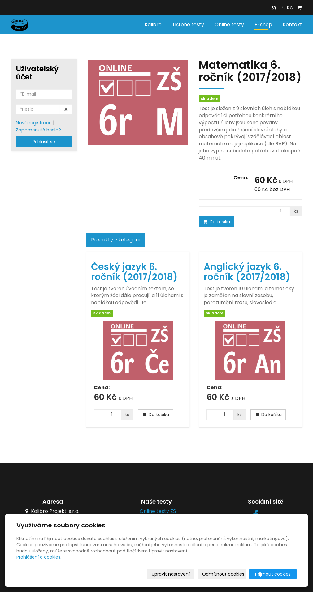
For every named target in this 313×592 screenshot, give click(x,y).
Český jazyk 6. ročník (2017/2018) (134, 271)
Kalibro (153, 24)
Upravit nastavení (171, 574)
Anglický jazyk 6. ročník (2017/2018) (247, 271)
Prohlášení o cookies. (38, 557)
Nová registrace (34, 123)
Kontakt (292, 24)
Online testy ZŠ (156, 511)
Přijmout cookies (273, 574)
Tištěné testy (188, 24)
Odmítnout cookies (223, 574)
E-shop (263, 24)
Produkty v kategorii (115, 239)
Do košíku (216, 222)
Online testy (229, 24)
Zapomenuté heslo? (38, 130)
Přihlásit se (44, 141)
